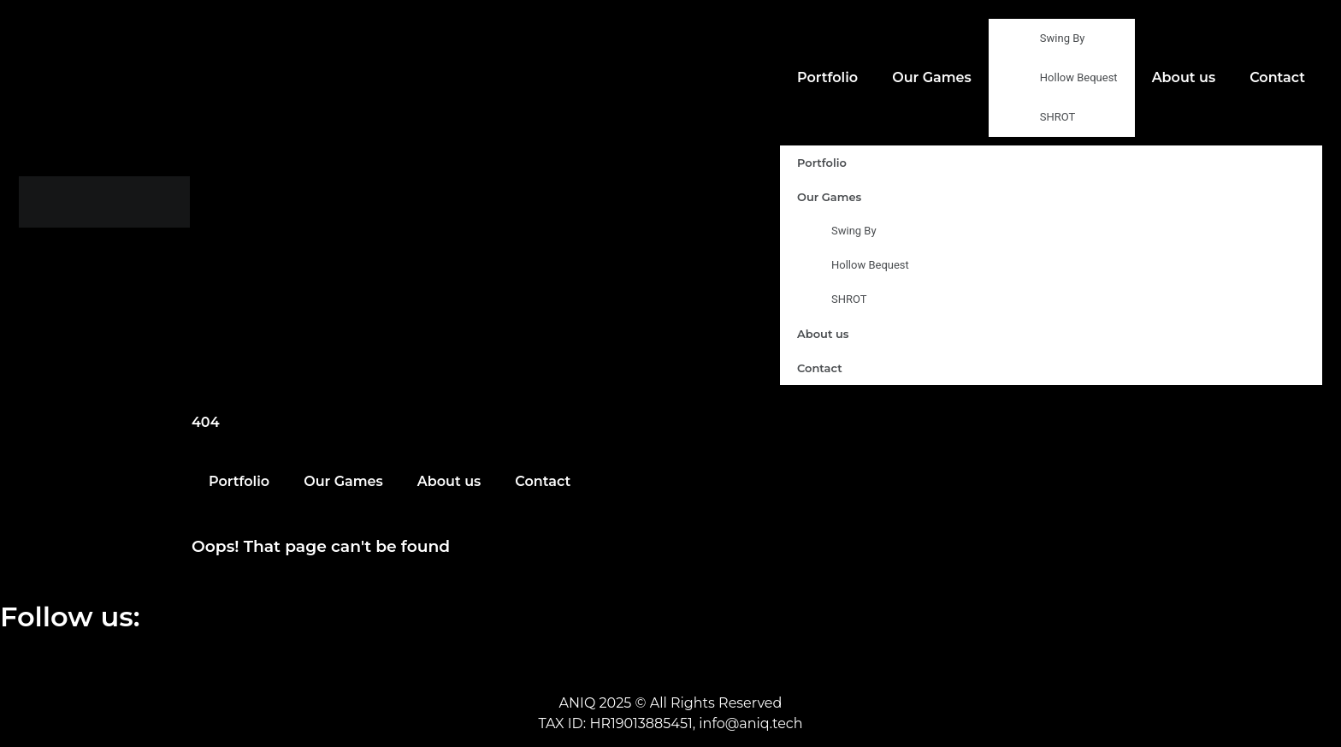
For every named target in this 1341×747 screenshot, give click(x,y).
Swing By (1062, 38)
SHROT (1058, 116)
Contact (1277, 77)
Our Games (932, 77)
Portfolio (827, 77)
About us (1184, 77)
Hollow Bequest (1079, 77)
